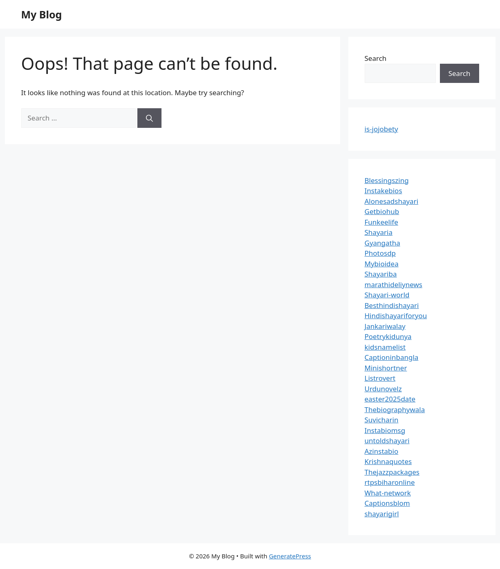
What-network (388, 493)
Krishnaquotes (388, 461)
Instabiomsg (385, 430)
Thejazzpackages (392, 472)
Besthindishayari (392, 305)
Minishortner (386, 368)
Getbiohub (382, 211)
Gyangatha (382, 243)
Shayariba (381, 274)
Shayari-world (387, 294)
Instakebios (383, 190)
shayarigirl (382, 513)
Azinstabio (382, 451)
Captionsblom (387, 503)
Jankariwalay (385, 326)
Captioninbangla (392, 357)
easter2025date (390, 399)
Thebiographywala (395, 409)
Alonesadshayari (392, 201)
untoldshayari (387, 440)
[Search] (149, 118)
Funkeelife (381, 222)
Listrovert (380, 378)
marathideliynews (393, 284)
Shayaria (379, 232)
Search (376, 58)
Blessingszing (387, 180)
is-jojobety (381, 129)
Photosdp (380, 253)
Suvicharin (382, 419)
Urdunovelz (383, 388)
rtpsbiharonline (390, 482)
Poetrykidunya (388, 336)
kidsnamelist (385, 347)
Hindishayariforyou (396, 315)
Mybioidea (382, 263)
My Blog (41, 14)
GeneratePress (290, 556)
